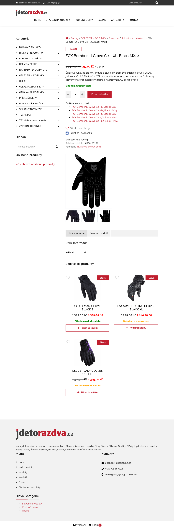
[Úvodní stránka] (67, 38)
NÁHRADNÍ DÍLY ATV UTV (33, 70)
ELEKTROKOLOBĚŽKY (31, 58)
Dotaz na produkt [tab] (99, 233)
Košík (95, 525)
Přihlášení (79, 525)
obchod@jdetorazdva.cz (28, 3)
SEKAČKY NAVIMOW (30, 109)
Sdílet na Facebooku (79, 133)
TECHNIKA (25, 115)
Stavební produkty (58, 20)
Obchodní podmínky (30, 487)
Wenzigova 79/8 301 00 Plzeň (121, 474)
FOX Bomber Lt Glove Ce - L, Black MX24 (94, 106)
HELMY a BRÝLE (28, 64)
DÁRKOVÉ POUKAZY (30, 47)
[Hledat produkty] (139, 2)
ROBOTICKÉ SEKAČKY (31, 103)
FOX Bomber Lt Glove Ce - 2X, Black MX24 (95, 121)
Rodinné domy (84, 20)
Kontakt (134, 20)
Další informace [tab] (76, 233)
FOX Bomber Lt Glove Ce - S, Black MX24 (94, 113)
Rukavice (114, 38)
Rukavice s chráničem (133, 38)
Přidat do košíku (99, 94)
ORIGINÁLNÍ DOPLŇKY (31, 92)
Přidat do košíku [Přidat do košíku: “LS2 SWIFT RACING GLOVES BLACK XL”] (138, 328)
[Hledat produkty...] (155, 2)
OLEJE (22, 81)
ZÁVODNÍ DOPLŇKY (30, 126)
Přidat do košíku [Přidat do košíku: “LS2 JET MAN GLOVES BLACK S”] (89, 328)
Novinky (23, 472)
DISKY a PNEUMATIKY (31, 53)
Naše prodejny (27, 467)
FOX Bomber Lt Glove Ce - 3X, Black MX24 (95, 117)
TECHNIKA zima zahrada (32, 120)
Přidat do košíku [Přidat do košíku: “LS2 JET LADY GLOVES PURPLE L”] (89, 392)
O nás (22, 482)
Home (37, 20)
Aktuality (117, 20)
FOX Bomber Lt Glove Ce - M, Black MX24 (94, 110)
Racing (102, 20)
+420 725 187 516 (52, 3)
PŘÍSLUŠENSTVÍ (28, 98)
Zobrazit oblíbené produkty (37, 164)
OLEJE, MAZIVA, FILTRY (32, 86)
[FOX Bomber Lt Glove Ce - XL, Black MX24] (89, 182)
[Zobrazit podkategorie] (58, 53)
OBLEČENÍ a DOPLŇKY (31, 75)
